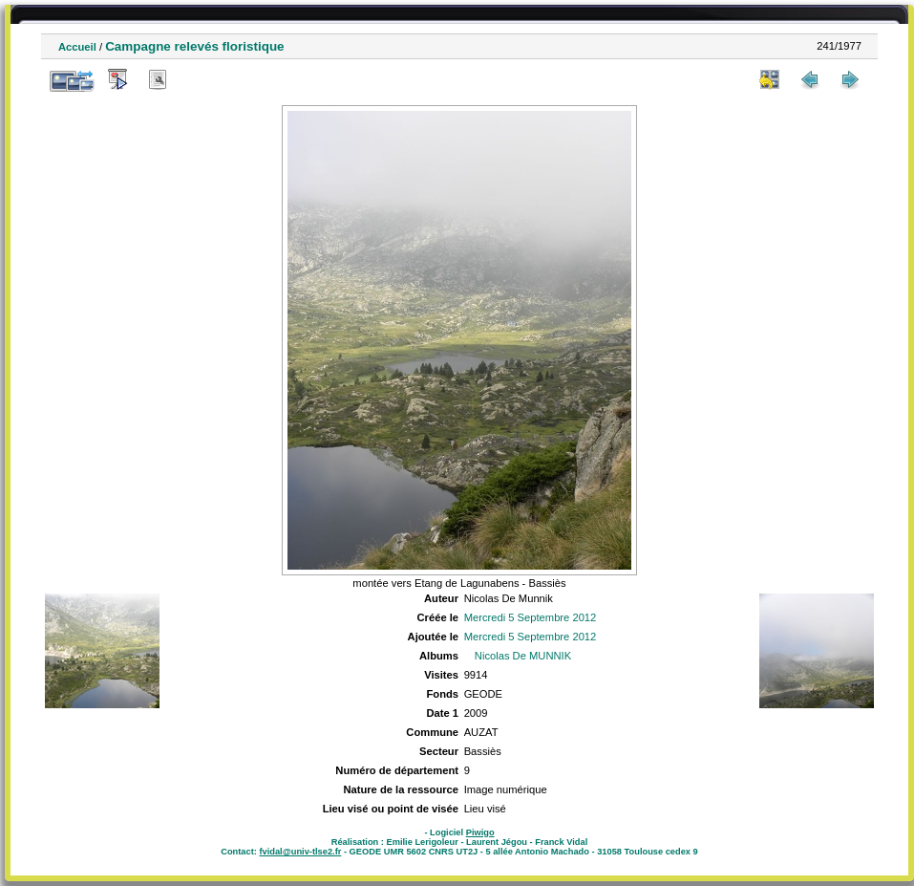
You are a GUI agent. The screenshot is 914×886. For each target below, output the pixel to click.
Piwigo (480, 832)
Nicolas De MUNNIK (523, 655)
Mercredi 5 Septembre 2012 (530, 617)
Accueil (77, 47)
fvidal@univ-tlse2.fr (300, 851)
